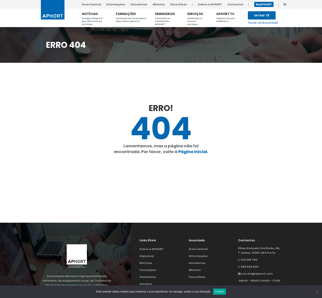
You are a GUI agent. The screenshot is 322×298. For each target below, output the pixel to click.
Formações (147, 270)
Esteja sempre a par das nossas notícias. (92, 21)
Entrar (261, 15)
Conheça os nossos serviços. (194, 21)
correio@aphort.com (257, 274)
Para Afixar (197, 277)
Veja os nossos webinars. (225, 20)
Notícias (145, 263)
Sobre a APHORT (151, 249)
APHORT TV (225, 14)
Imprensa (146, 256)
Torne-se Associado (263, 23)
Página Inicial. (193, 152)
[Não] (317, 292)
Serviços (145, 284)
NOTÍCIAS (90, 14)
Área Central (198, 249)
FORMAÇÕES (126, 14)
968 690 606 (249, 267)
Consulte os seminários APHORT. (162, 21)
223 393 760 (249, 260)
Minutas (195, 270)
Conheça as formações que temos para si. (131, 20)
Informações (198, 256)
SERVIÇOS (195, 14)
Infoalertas (197, 263)
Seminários (147, 277)
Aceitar (219, 291)
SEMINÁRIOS (165, 14)
